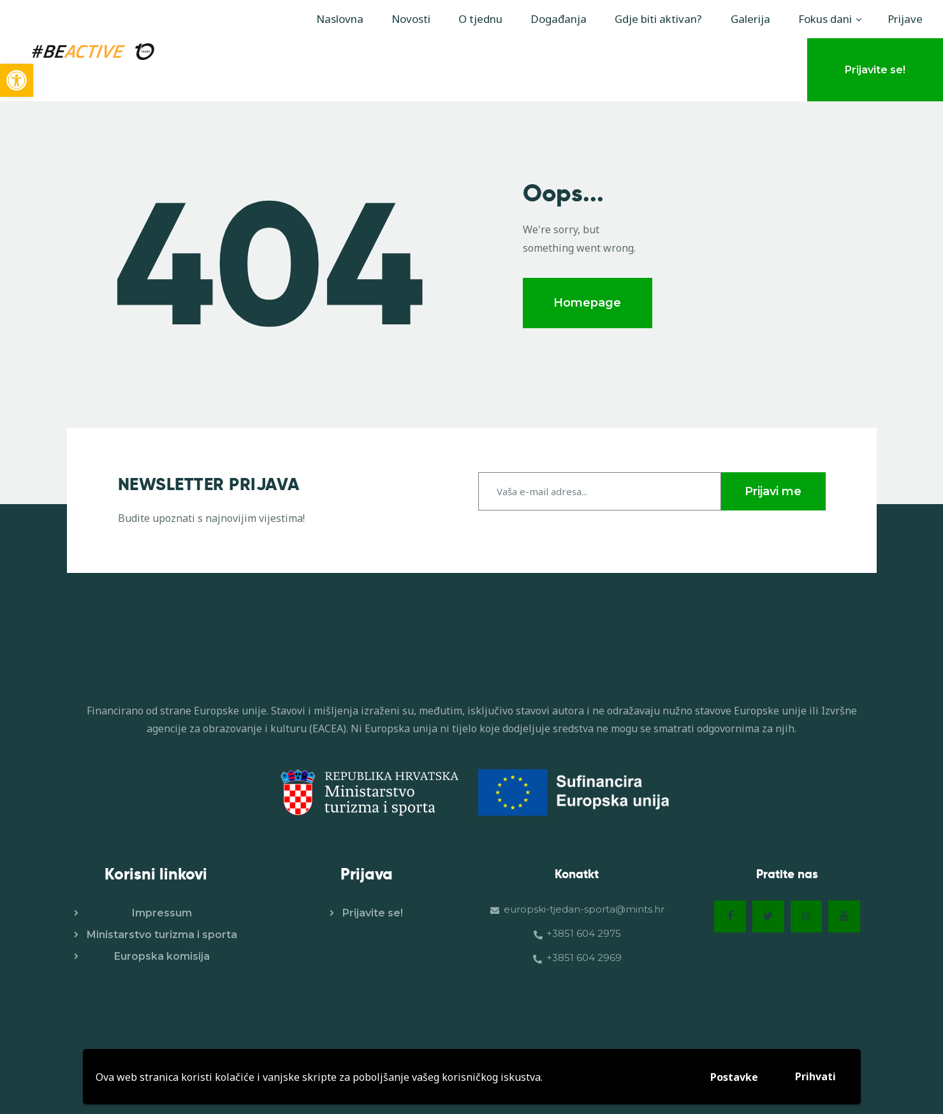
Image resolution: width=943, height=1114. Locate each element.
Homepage (587, 303)
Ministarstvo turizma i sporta (162, 933)
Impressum (162, 912)
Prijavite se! (372, 912)
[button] (16, 80)
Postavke (734, 1077)
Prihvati (815, 1076)
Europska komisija (162, 955)
